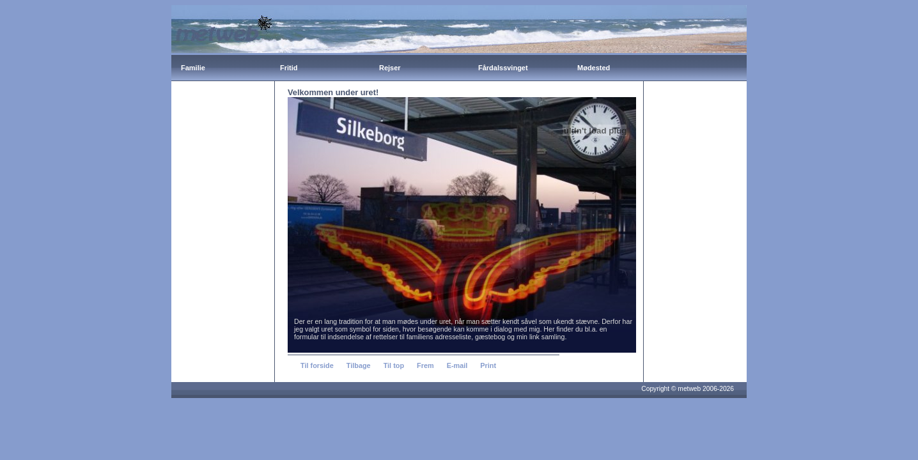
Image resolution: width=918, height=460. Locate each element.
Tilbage (358, 365)
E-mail (457, 365)
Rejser (390, 68)
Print (488, 365)
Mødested (593, 68)
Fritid (289, 68)
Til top (394, 365)
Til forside (317, 365)
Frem (425, 365)
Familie (193, 68)
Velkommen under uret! (333, 92)
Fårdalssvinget (503, 68)
